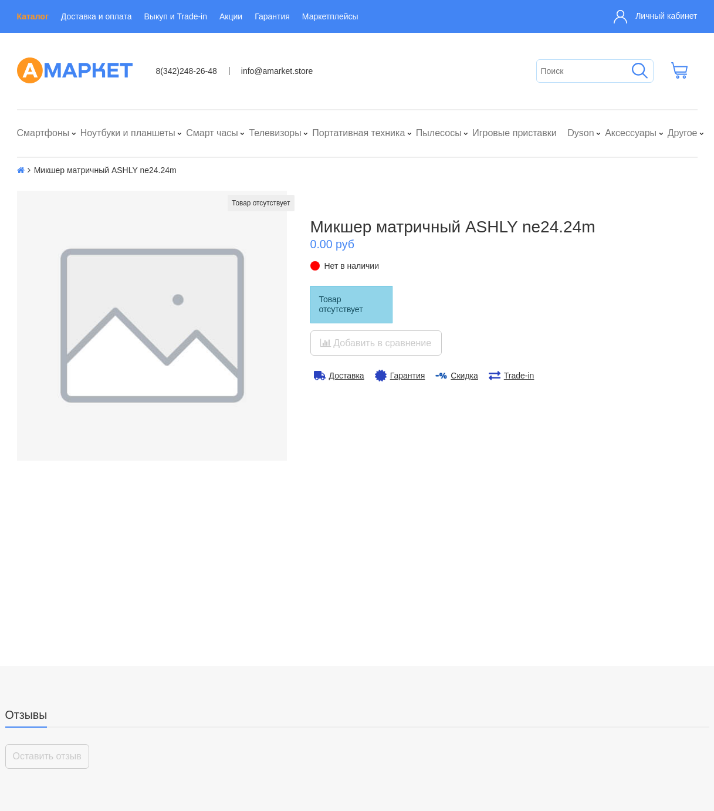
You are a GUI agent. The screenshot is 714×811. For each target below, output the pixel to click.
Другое (683, 133)
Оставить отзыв (47, 592)
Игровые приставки (514, 133)
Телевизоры (275, 133)
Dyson (580, 133)
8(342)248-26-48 (186, 71)
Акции (230, 16)
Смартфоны (43, 133)
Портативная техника (358, 133)
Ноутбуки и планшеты (127, 133)
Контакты (38, 757)
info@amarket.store (277, 71)
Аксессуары (631, 133)
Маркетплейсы (330, 16)
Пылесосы (439, 133)
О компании (43, 741)
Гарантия (272, 16)
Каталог (33, 16)
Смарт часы (212, 133)
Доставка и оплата (96, 16)
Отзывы (26, 550)
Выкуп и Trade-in (175, 16)
